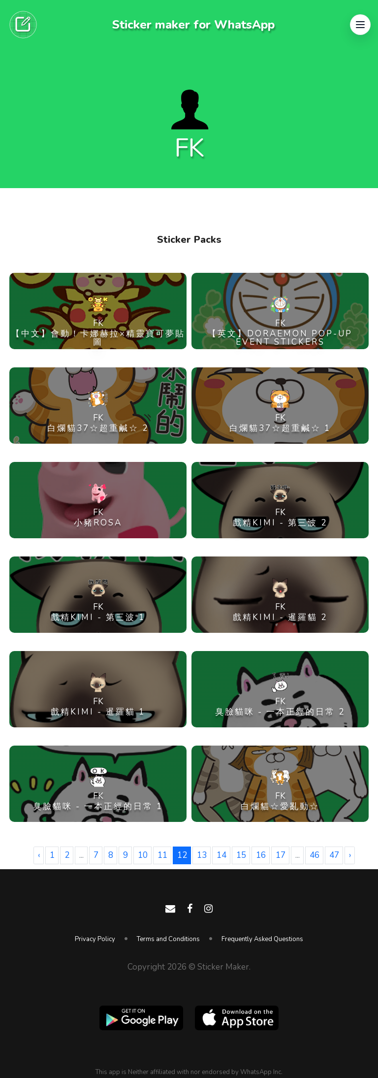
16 (261, 855)
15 (241, 855)
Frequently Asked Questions (262, 939)
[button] (360, 24)
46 (314, 855)
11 (162, 855)
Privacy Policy (95, 939)
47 (334, 855)
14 (221, 855)
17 (280, 855)
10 (143, 855)
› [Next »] (350, 855)
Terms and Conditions (168, 939)
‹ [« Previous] (39, 855)
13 (202, 855)
